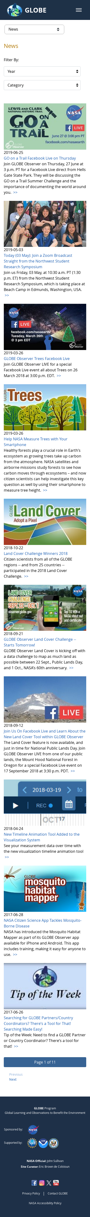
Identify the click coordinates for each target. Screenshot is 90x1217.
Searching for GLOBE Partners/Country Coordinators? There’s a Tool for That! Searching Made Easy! (38, 1023)
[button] (78, 10)
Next (13, 1079)
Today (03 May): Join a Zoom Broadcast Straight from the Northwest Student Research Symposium (38, 261)
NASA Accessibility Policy (45, 1203)
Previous (16, 1074)
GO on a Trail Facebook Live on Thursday (40, 158)
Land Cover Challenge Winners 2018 (36, 553)
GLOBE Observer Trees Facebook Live (37, 358)
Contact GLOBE (58, 1193)
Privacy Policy (31, 1193)
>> (14, 192)
